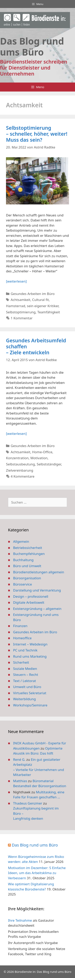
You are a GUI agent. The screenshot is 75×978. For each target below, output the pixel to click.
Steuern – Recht (25, 674)
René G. (19, 759)
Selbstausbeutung (20, 464)
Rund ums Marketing (30, 656)
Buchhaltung (23, 560)
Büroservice (22, 584)
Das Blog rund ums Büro (35, 845)
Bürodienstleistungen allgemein (38, 572)
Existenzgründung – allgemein (37, 608)
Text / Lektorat (24, 680)
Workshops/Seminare (30, 705)
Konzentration (17, 458)
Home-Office (42, 452)
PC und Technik (25, 650)
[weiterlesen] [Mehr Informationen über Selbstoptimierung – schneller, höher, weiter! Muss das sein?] (16, 281)
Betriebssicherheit (27, 547)
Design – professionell (30, 596)
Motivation (39, 458)
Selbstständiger (49, 464)
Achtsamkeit (20, 299)
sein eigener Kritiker (43, 306)
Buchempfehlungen (29, 553)
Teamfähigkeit (48, 312)
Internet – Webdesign (30, 644)
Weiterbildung (24, 699)
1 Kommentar (22, 318)
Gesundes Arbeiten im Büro (33, 293)
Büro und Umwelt (27, 566)
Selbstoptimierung (21, 312)
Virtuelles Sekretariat (29, 693)
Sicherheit (21, 662)
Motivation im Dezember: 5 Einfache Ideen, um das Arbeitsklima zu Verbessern (37, 872)
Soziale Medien (25, 668)
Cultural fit (40, 299)
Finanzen (20, 625)
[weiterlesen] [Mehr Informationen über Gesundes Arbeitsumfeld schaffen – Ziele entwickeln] (16, 433)
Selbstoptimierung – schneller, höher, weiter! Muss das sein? (36, 133)
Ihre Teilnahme (20, 920)
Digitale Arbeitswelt (28, 602)
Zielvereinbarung (19, 470)
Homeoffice (22, 638)
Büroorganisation (27, 578)
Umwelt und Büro (27, 686)
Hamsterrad (15, 306)
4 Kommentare (22, 476)
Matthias (20, 781)
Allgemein (21, 541)
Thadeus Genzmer (27, 803)
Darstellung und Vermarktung (37, 590)
